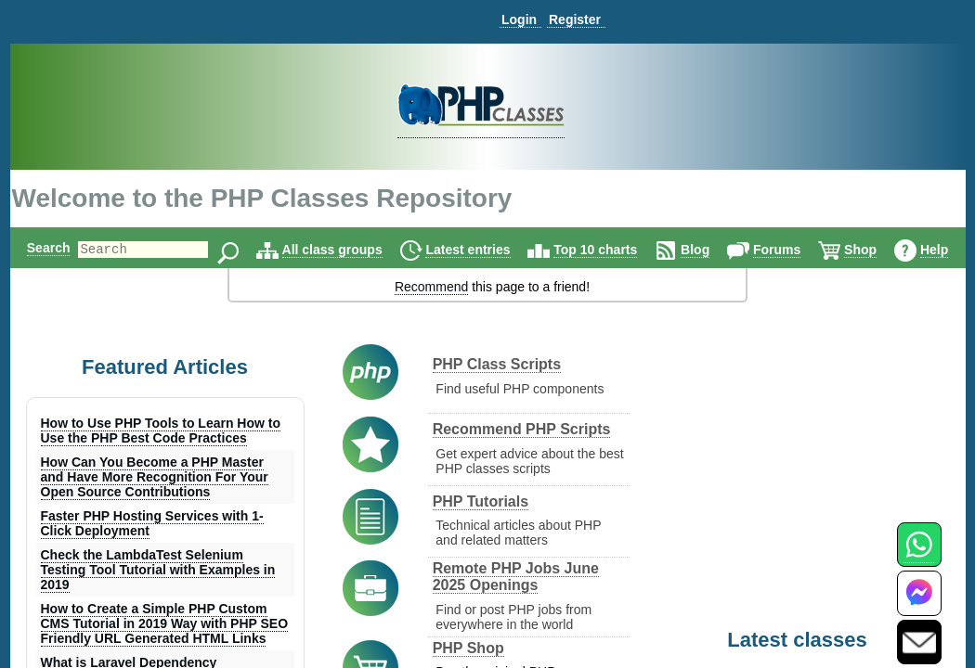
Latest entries (491, 249)
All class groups (356, 249)
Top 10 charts (619, 249)
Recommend (431, 286)
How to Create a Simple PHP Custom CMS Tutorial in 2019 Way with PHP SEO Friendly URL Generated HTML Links (165, 623)
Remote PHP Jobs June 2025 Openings (516, 576)
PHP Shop (468, 648)
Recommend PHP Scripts (522, 429)
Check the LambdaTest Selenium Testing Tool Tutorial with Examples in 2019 (158, 569)
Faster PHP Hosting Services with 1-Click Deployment (152, 523)
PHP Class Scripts (497, 364)
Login (519, 19)
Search (40, 247)
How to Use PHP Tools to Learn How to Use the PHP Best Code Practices (161, 430)
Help (957, 249)
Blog (719, 249)
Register (575, 19)
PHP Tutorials (480, 501)
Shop (884, 249)
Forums (801, 249)
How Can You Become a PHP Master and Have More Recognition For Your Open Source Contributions (154, 477)
